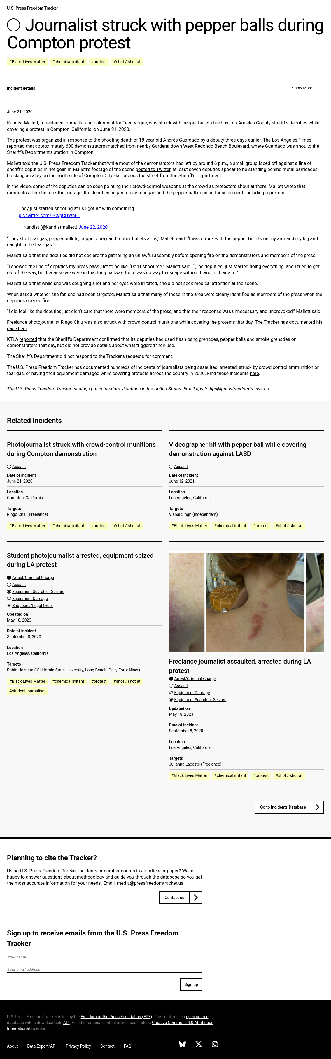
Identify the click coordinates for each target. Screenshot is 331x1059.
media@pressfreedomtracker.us (150, 883)
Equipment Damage (30, 598)
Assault (19, 466)
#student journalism (27, 691)
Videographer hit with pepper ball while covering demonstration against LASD (238, 449)
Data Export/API (41, 1046)
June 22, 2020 (93, 227)
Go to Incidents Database (283, 807)
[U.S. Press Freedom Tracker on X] (198, 1045)
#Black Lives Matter (27, 61)
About (12, 1046)
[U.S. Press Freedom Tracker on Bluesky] (182, 1045)
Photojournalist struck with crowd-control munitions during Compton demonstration (81, 449)
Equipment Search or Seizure (38, 591)
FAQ (127, 1046)
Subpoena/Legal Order (32, 605)
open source (197, 1016)
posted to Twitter (153, 169)
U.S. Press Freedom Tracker (32, 8)
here (254, 373)
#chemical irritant (68, 61)
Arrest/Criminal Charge (33, 577)
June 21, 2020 (20, 112)
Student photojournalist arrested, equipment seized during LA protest (80, 560)
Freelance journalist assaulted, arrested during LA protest (240, 666)
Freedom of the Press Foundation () (116, 1016)
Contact (107, 1046)
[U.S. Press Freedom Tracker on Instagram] (214, 1045)
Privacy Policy (78, 1046)
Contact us (174, 897)
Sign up (191, 984)
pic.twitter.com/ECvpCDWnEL (49, 215)
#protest (99, 61)
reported (15, 146)
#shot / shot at (126, 61)
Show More (303, 88)
